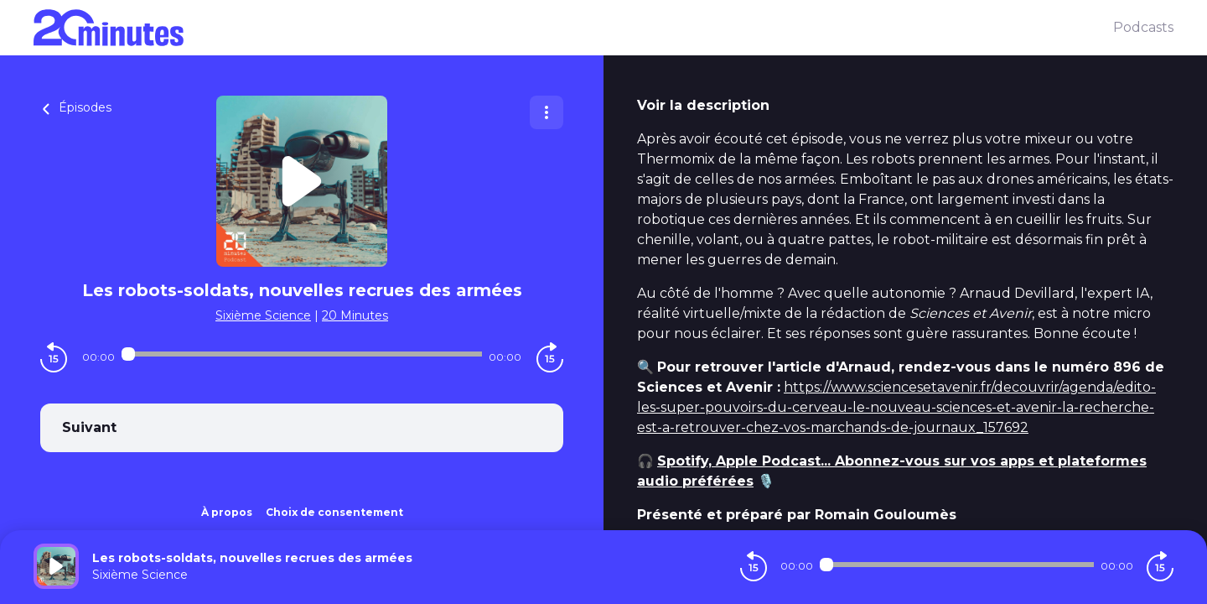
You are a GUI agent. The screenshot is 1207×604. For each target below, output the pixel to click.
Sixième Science (263, 315)
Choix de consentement (334, 512)
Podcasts (1143, 27)
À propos (226, 512)
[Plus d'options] (546, 112)
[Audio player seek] (301, 354)
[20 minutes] (573, 28)
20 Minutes (355, 315)
